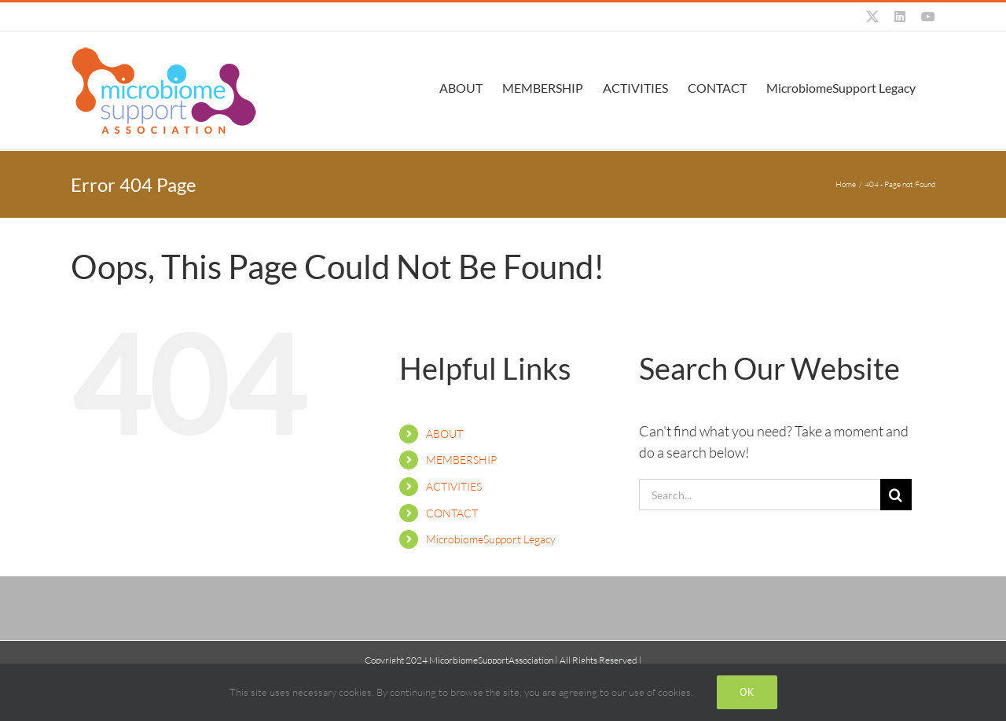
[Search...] (759, 494)
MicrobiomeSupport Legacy (491, 539)
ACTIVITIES (454, 486)
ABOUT (444, 433)
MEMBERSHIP (461, 459)
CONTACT (452, 513)
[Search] (896, 494)
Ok (747, 692)
